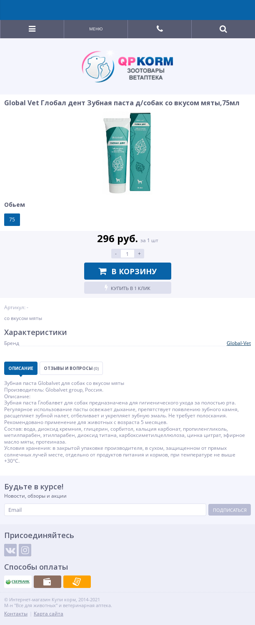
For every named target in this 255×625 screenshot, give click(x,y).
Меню (96, 29)
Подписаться (230, 510)
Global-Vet (239, 343)
